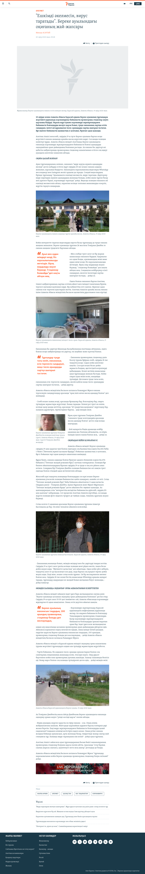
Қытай (41, 861)
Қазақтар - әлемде (46, 849)
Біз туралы (10, 845)
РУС (131, 4)
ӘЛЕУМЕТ (40, 11)
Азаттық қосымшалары (14, 853)
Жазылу (9, 866)
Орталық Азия (44, 853)
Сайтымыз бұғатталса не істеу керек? (20, 849)
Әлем (41, 866)
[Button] (86, 43)
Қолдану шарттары (13, 857)
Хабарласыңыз (11, 841)
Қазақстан (43, 845)
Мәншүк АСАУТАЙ (43, 33)
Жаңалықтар (44, 841)
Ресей (41, 857)
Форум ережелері (12, 861)
